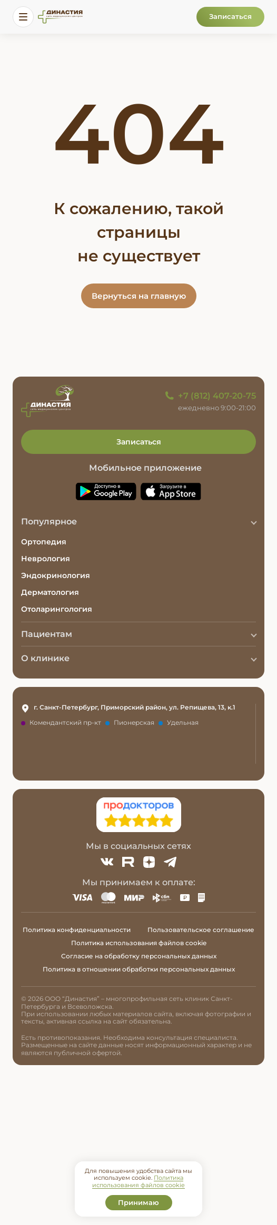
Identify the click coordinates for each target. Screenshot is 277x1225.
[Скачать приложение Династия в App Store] (171, 491)
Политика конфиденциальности (77, 929)
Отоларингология (56, 609)
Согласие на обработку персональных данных (138, 956)
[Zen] (149, 862)
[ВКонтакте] (107, 862)
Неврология (45, 558)
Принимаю (138, 1202)
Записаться (230, 16)
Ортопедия (43, 541)
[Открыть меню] (23, 16)
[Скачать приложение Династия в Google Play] (105, 491)
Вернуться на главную (139, 296)
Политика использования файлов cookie (138, 942)
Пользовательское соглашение (200, 929)
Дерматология (50, 592)
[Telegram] (170, 862)
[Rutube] (128, 862)
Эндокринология (55, 575)
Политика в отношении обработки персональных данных (139, 969)
